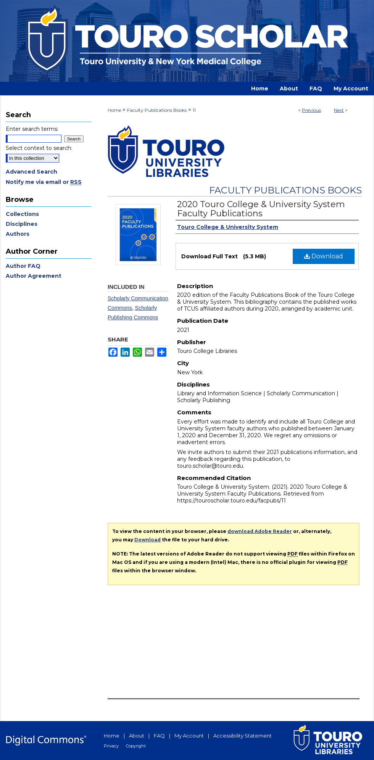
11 (194, 110)
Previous (311, 110)
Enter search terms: (32, 129)
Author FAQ (23, 265)
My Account (189, 736)
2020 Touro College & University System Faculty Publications (261, 209)
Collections (22, 214)
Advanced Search (31, 171)
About (136, 736)
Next (339, 110)
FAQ (159, 736)
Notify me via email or (44, 182)
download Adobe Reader (259, 531)
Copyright (136, 746)
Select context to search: (39, 148)
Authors (17, 233)
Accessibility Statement (242, 736)
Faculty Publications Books (157, 110)
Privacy (111, 746)
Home (114, 110)
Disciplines (21, 224)
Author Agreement (33, 275)
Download (323, 256)
